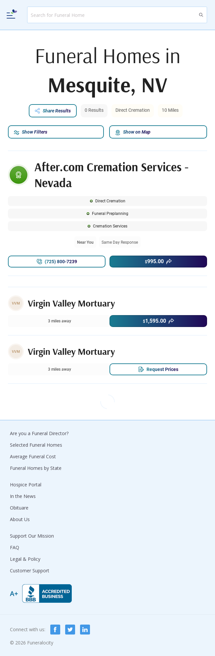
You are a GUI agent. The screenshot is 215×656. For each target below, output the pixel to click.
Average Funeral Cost (33, 456)
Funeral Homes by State (36, 468)
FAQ (14, 547)
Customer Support (29, 570)
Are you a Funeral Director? (39, 433)
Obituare (19, 508)
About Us (20, 519)
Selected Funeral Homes (36, 445)
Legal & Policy (25, 559)
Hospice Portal (25, 484)
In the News (23, 496)
